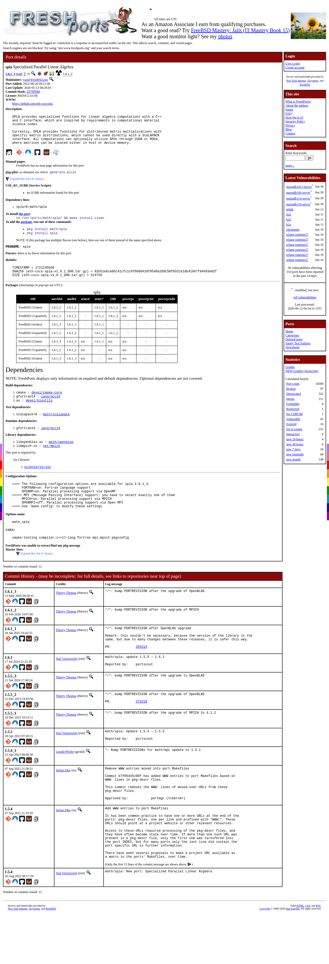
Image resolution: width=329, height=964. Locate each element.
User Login (292, 63)
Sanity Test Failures (298, 343)
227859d (33, 92)
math (19, 74)
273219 (141, 734)
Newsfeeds (292, 347)
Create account (295, 67)
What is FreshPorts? (298, 101)
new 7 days (293, 449)
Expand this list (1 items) (36, 578)
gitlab (289, 209)
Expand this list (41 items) (27, 186)
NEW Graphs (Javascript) (301, 371)
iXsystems (312, 80)
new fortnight (295, 454)
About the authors (296, 105)
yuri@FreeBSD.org (35, 80)
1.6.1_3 (10, 74)
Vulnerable (293, 419)
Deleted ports (293, 339)
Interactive (293, 434)
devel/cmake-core (47, 406)
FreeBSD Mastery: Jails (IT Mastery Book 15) (240, 30)
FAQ (288, 113)
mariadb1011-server (299, 187)
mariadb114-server (298, 198)
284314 (141, 676)
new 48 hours (295, 444)
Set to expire (294, 429)
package (26, 230)
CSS (307, 957)
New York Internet (296, 80)
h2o (288, 214)
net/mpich (51, 462)
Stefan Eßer (63, 803)
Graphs (290, 367)
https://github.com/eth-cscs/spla (32, 104)
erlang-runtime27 (297, 234)
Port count (293, 384)
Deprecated (293, 394)
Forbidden (292, 404)
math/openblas (61, 458)
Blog (288, 129)
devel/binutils (39, 415)
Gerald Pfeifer (65, 785)
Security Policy (295, 121)
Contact (290, 133)
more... (289, 165)
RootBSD (305, 84)
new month (293, 459)
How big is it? (294, 117)
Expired (291, 424)
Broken (291, 389)
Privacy (290, 125)
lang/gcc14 (50, 410)
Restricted (292, 409)
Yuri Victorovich (66, 688)
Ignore (290, 399)
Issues (289, 109)
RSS (318, 957)
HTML (300, 957)
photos (225, 36)
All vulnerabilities (305, 297)
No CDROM (294, 414)
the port (24, 222)
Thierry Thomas (66, 617)
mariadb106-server (298, 193)
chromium (292, 229)
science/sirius (37, 484)
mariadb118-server (298, 204)
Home (289, 331)
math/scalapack (56, 429)
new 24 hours (295, 439)
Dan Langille (293, 960)
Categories (292, 335)
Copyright (264, 960)
